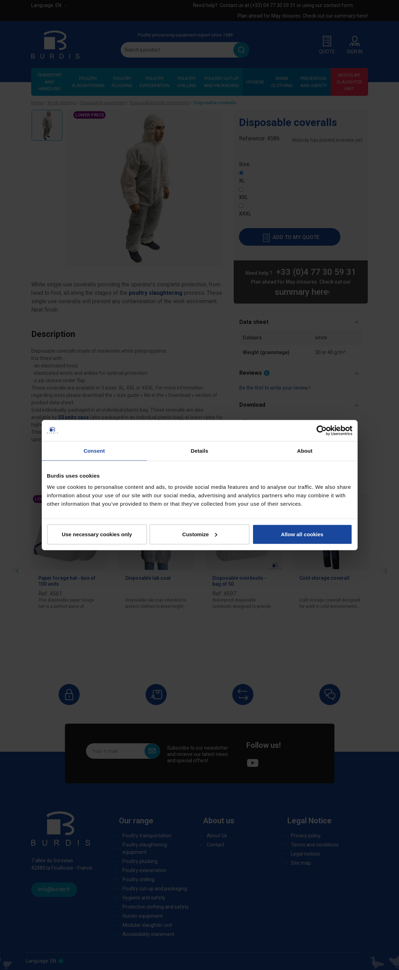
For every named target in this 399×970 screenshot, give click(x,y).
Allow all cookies (302, 534)
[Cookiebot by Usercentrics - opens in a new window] (321, 430)
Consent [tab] (94, 451)
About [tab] (305, 451)
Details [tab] (199, 451)
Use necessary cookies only (97, 534)
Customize (199, 534)
